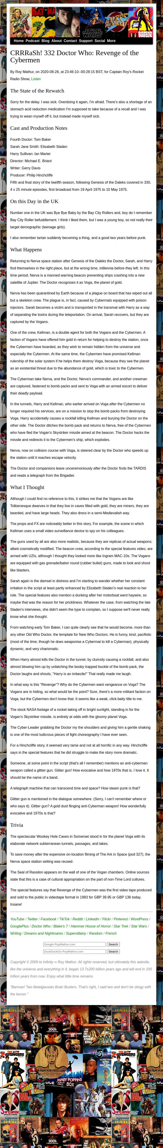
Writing (15, 933)
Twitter (32, 919)
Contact (70, 41)
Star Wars (139, 926)
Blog (45, 41)
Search (113, 951)
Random (95, 933)
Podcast (32, 41)
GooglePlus (19, 926)
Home (19, 41)
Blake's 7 (60, 926)
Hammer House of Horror (91, 926)
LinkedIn (92, 919)
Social (100, 41)
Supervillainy (76, 933)
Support (85, 41)
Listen (36, 79)
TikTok (64, 919)
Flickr (106, 919)
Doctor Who (41, 926)
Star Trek (121, 926)
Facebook (48, 919)
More (111, 41)
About (56, 41)
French (111, 933)
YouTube (17, 919)
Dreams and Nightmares (43, 933)
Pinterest (121, 919)
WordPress (139, 919)
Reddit (78, 919)
